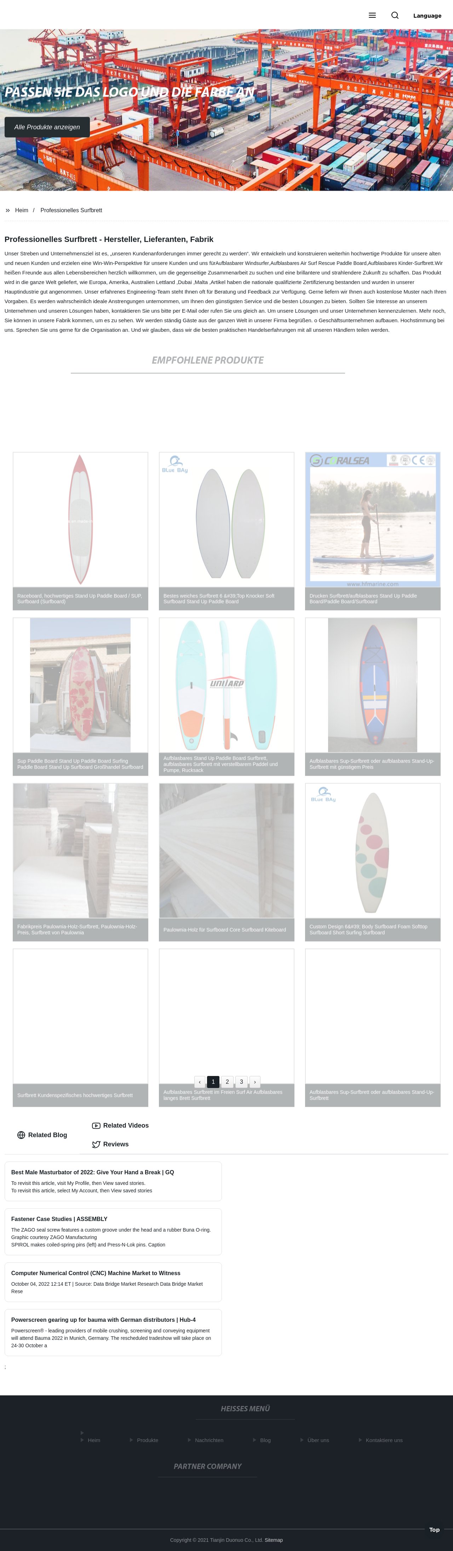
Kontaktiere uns (386, 1440)
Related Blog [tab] (42, 1135)
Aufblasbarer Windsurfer (242, 263)
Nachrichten (211, 1440)
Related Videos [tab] (120, 1126)
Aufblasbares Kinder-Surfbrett (400, 263)
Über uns (320, 1440)
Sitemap (274, 1540)
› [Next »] (255, 1082)
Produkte (149, 1440)
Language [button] (427, 15)
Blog (267, 1440)
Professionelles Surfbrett (71, 210)
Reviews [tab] (110, 1144)
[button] (372, 16)
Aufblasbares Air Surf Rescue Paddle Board (318, 263)
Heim (21, 210)
